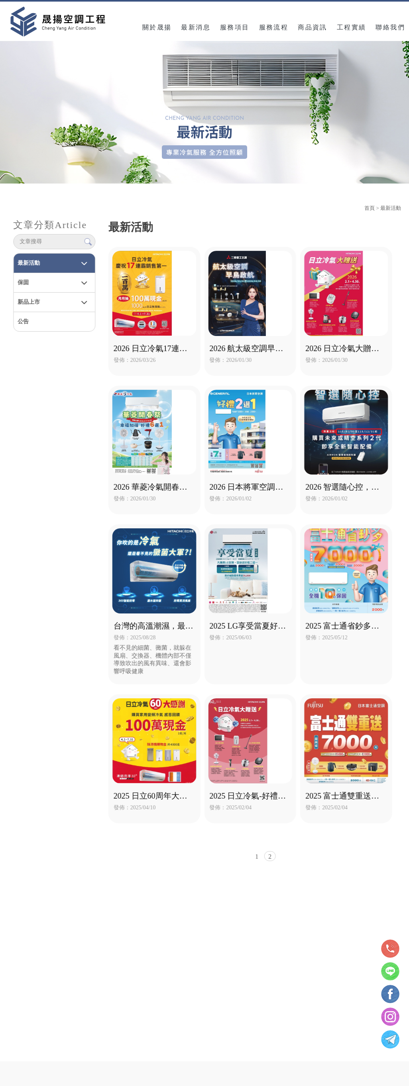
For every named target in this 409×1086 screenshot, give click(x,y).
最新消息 (195, 25)
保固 (22, 281)
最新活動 (28, 261)
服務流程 (274, 25)
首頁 (369, 206)
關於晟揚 (157, 25)
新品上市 (28, 300)
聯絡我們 (390, 25)
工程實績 (351, 25)
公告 (22, 320)
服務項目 (235, 25)
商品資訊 (312, 25)
